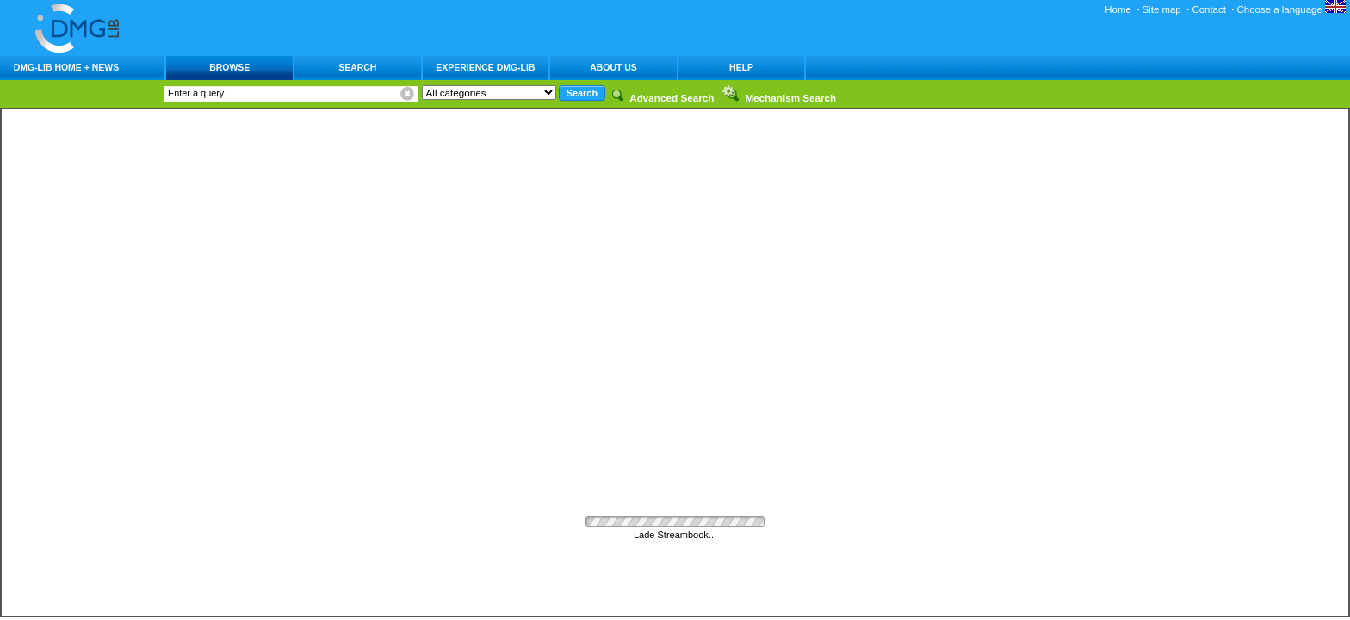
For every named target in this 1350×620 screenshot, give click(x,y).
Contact (1208, 9)
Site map (1162, 9)
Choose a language (1291, 9)
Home (1118, 9)
